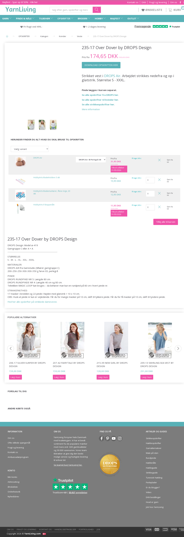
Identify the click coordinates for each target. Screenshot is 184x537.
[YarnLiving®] (21, 9)
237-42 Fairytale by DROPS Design (69, 364)
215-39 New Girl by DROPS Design (112, 364)
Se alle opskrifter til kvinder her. (100, 99)
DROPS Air (37, 158)
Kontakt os (132, 2)
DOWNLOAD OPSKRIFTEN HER (101, 64)
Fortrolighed (86, 529)
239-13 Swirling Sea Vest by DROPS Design (157, 364)
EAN (144, 2)
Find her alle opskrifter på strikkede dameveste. (32, 301)
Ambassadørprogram (18, 457)
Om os (173, 2)
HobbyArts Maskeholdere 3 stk (46, 177)
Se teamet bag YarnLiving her (68, 465)
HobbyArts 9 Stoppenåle (43, 204)
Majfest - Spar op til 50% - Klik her (20, 2)
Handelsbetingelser (65, 529)
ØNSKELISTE (152, 10)
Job (98, 529)
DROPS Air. (112, 75)
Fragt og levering (158, 2)
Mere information (91, 109)
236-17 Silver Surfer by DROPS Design (27, 364)
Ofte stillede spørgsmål (19, 442)
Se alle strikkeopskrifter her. (98, 104)
